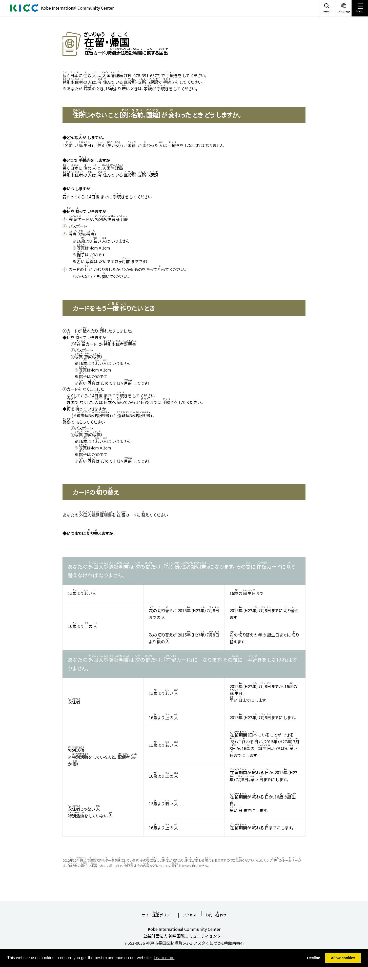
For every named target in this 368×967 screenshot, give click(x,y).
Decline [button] (313, 958)
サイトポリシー (158, 913)
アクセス (189, 915)
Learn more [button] (164, 958)
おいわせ (216, 913)
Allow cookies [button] (343, 958)
